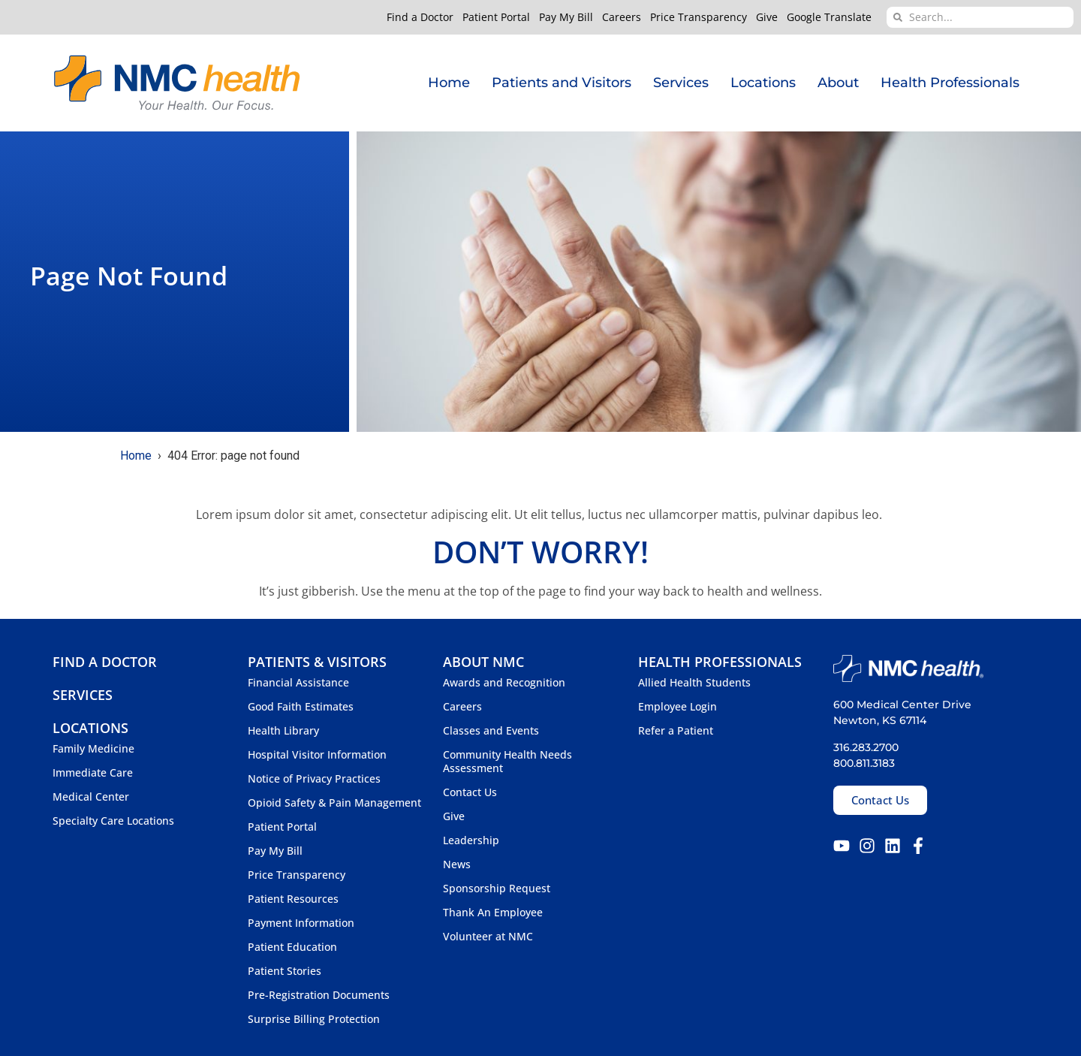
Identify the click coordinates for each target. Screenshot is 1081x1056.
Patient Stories (284, 971)
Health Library (283, 731)
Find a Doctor (420, 17)
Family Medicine (93, 749)
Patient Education (292, 947)
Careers (621, 17)
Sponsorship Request (496, 888)
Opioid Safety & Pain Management (334, 803)
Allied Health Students (694, 682)
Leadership (471, 840)
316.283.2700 (866, 747)
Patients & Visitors (317, 662)
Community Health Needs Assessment (507, 761)
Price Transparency (698, 17)
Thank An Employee (493, 912)
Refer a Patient (675, 731)
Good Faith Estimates (301, 707)
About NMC (483, 662)
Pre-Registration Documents (319, 995)
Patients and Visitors (561, 82)
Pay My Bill (566, 17)
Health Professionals (950, 82)
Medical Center (91, 797)
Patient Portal (496, 17)
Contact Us (470, 792)
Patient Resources (293, 899)
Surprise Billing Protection (314, 1019)
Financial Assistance (298, 682)
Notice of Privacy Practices (314, 779)
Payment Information (301, 923)
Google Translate (829, 17)
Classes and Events (491, 731)
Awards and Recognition (504, 682)
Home (449, 82)
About (838, 82)
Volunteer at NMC (488, 936)
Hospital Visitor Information (317, 755)
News (457, 864)
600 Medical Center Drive (902, 704)
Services (681, 82)
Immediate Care (93, 773)
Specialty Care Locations (113, 821)
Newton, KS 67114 (879, 720)
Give (767, 17)
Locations (763, 82)
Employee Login (677, 707)
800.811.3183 (864, 763)
